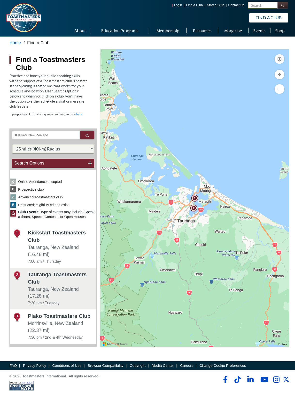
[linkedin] (250, 380)
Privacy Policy (34, 365)
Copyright (137, 365)
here (79, 114)
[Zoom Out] (279, 89)
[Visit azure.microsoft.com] (115, 344)
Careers (186, 365)
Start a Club (215, 5)
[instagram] (276, 380)
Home (15, 42)
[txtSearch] (46, 135)
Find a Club (194, 5)
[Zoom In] (279, 74)
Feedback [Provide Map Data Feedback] (283, 344)
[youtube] (263, 380)
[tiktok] (237, 380)
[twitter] (286, 381)
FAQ (13, 365)
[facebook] (224, 380)
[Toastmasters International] (23, 17)
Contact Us (236, 5)
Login (178, 5)
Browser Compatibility (106, 365)
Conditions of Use (67, 365)
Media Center (163, 365)
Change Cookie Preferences (223, 365)
